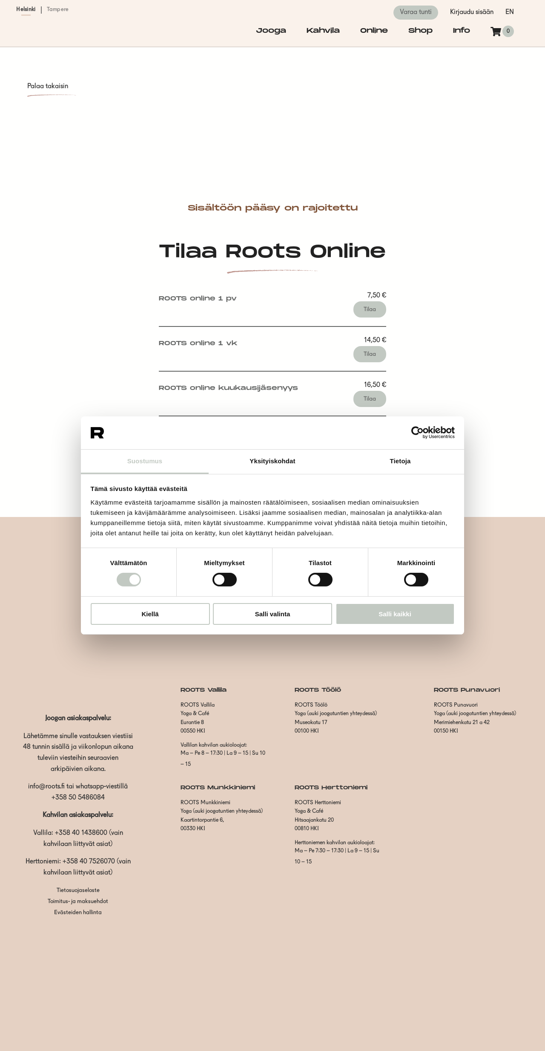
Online (374, 31)
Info (461, 31)
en (509, 12)
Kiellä (149, 614)
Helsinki (25, 9)
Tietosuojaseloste (78, 890)
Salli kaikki (395, 614)
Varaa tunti (416, 12)
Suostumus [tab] (145, 461)
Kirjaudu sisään (471, 12)
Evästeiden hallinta (78, 912)
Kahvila (323, 31)
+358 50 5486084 (78, 797)
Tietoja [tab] (400, 461)
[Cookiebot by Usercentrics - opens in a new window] (417, 432)
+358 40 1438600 (81, 833)
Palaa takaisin (47, 86)
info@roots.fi (46, 786)
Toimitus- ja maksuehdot (78, 901)
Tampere (58, 9)
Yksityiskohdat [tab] (272, 461)
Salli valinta (272, 614)
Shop (420, 31)
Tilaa (370, 309)
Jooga (271, 31)
